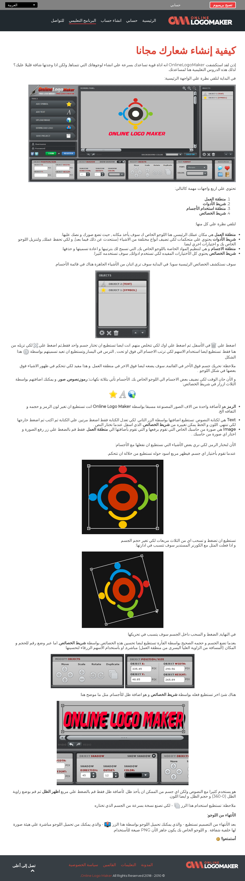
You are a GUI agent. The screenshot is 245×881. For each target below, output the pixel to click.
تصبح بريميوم (222, 5)
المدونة (147, 864)
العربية (21, 5)
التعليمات (128, 864)
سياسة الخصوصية (83, 864)
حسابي (175, 5)
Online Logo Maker (97, 876)
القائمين (109, 864)
